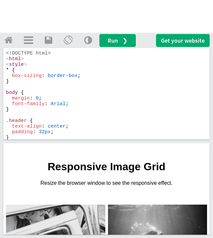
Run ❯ (118, 40)
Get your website (183, 40)
